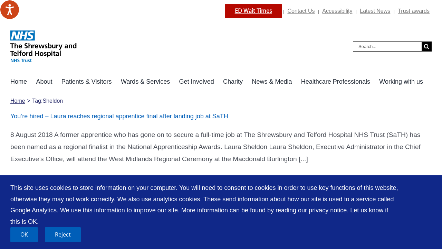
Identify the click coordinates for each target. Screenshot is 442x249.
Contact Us (301, 11)
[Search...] (387, 47)
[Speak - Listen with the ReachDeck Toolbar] (9, 9)
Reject (63, 234)
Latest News (375, 11)
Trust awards (414, 11)
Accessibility (337, 11)
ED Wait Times (253, 11)
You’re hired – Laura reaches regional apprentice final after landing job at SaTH (119, 116)
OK (24, 234)
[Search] (427, 47)
